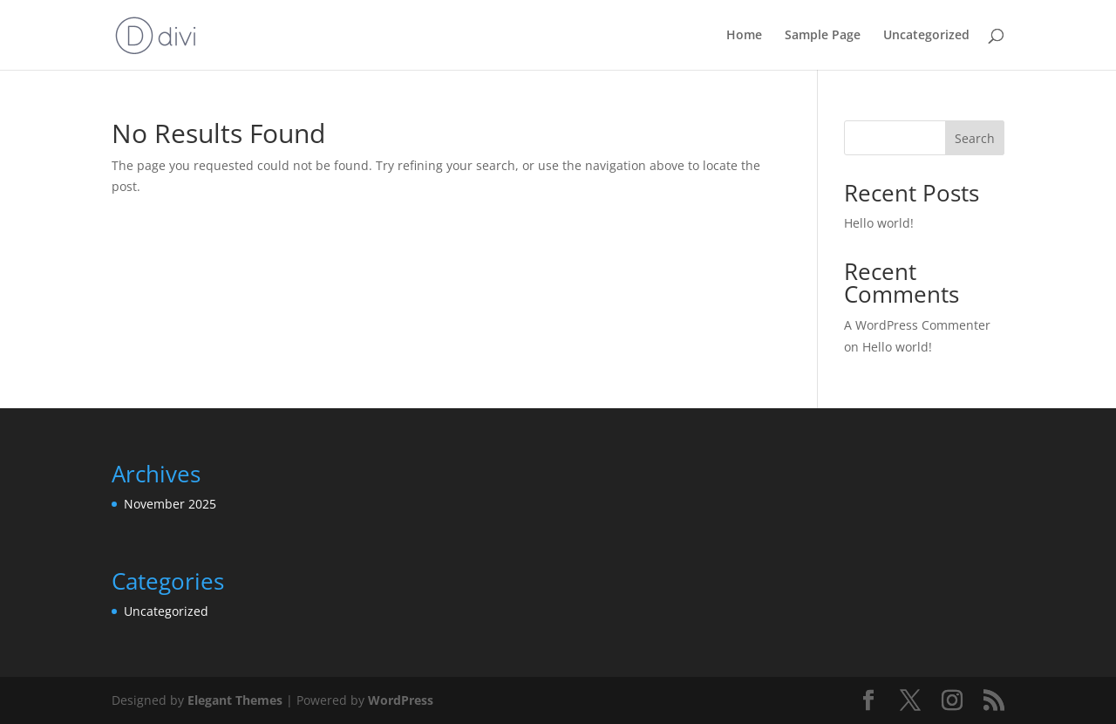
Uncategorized (926, 36)
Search (975, 138)
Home (744, 36)
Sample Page (823, 36)
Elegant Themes (234, 700)
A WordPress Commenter (917, 325)
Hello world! (879, 223)
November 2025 (170, 503)
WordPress (400, 700)
